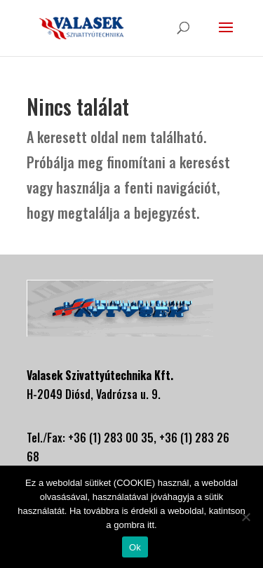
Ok (135, 547)
